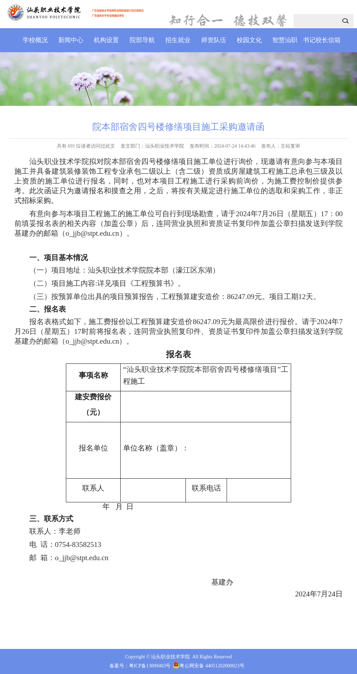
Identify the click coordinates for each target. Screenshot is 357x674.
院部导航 (142, 40)
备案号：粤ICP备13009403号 (140, 665)
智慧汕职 (284, 40)
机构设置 (106, 40)
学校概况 (35, 40)
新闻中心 (70, 40)
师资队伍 (213, 40)
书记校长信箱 (322, 40)
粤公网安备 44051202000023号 (212, 665)
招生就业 (177, 40)
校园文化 (249, 40)
